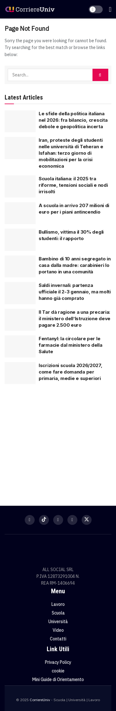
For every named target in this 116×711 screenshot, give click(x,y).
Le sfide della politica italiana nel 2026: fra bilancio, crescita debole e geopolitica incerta (73, 120)
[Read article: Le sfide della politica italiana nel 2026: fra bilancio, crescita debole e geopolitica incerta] (20, 121)
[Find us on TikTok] (44, 520)
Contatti (58, 639)
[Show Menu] (110, 9)
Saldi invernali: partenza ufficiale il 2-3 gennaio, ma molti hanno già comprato (75, 291)
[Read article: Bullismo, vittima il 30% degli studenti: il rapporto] (20, 240)
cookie (58, 671)
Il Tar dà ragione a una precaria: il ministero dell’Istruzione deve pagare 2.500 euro (74, 318)
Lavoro (58, 604)
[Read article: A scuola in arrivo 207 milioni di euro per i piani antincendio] (20, 213)
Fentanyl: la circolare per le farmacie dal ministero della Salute (70, 345)
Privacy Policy (58, 662)
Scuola (58, 613)
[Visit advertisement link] (58, 441)
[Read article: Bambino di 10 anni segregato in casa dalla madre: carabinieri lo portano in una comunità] (20, 266)
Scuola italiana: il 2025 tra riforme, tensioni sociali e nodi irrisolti (73, 185)
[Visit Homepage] (30, 9)
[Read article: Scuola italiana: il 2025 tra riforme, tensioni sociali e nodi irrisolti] (20, 186)
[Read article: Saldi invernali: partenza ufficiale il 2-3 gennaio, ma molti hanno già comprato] (20, 293)
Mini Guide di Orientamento (58, 679)
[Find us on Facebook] (30, 520)
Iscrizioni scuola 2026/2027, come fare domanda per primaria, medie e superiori (70, 371)
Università (58, 621)
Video (58, 630)
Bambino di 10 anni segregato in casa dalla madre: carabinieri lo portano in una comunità (75, 265)
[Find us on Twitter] (87, 520)
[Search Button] (100, 75)
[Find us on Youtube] (72, 520)
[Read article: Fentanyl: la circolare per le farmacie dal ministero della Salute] (20, 346)
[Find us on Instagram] (58, 520)
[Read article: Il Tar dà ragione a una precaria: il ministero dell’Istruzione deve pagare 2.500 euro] (20, 320)
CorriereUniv (40, 699)
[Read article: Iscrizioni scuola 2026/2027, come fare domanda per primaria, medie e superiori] (20, 373)
